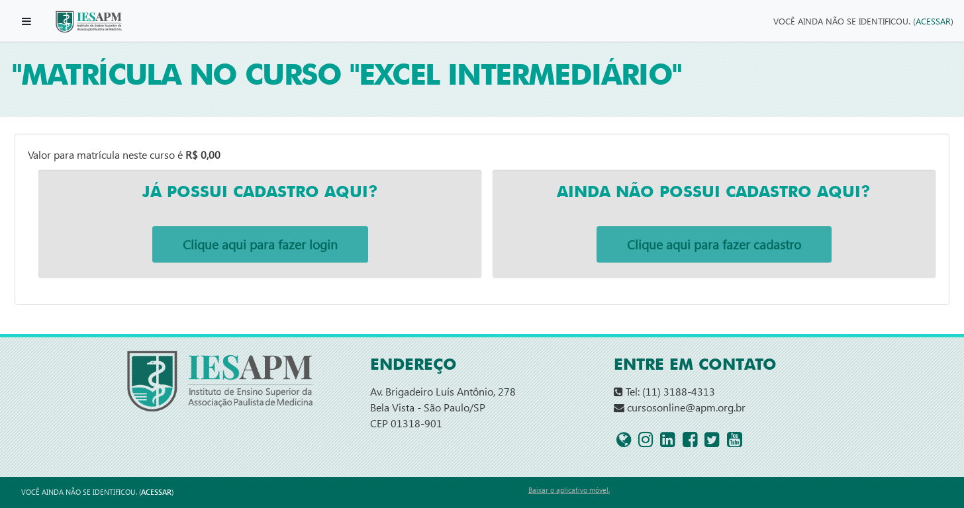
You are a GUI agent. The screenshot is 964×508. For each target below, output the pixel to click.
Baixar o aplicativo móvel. (569, 490)
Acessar (933, 20)
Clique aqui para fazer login (260, 244)
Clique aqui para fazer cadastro (714, 244)
